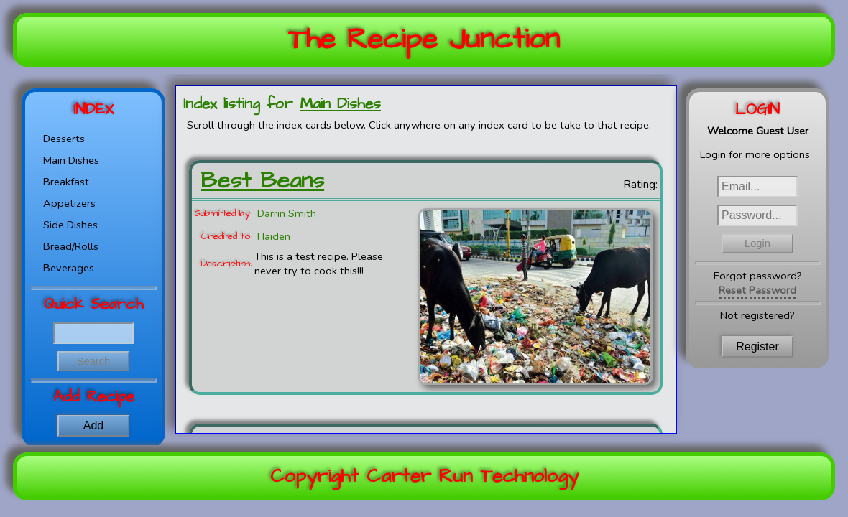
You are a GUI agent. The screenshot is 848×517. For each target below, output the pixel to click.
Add (93, 425)
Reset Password (757, 290)
